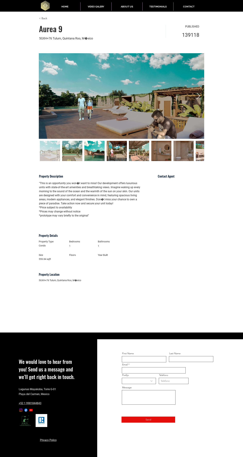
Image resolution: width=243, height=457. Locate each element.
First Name (128, 353)
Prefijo (125, 375)
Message (127, 387)
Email (125, 364)
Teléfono (163, 375)
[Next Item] (198, 96)
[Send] (148, 420)
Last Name (175, 353)
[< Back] (51, 18)
